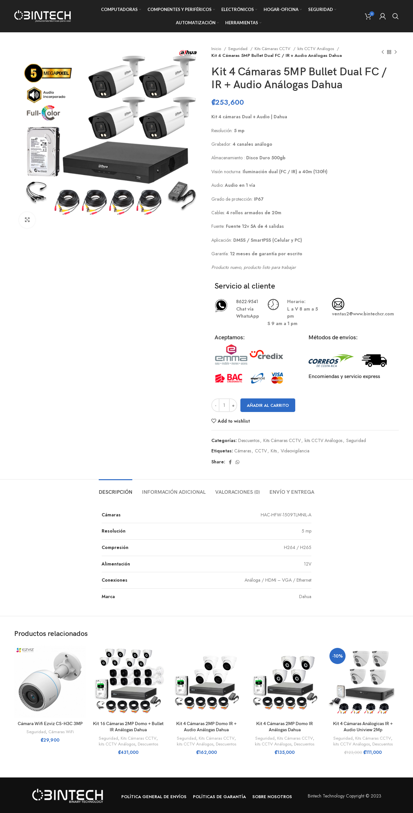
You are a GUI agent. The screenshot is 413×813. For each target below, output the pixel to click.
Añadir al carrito (268, 405)
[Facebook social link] (230, 462)
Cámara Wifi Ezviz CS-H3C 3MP (50, 723)
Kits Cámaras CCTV (273, 49)
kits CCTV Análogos (316, 49)
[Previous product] (382, 52)
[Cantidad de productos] (224, 405)
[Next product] (395, 52)
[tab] (115, 489)
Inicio (216, 49)
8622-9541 (247, 301)
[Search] (395, 16)
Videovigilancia (295, 451)
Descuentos (248, 440)
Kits (274, 451)
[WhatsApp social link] (237, 462)
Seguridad (238, 49)
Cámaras (242, 451)
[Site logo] (43, 15)
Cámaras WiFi (61, 732)
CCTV (261, 451)
